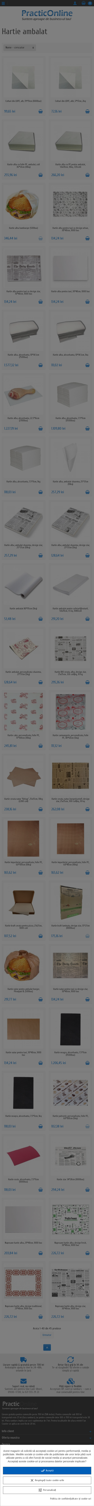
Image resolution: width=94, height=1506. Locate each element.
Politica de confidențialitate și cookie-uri (70, 1498)
